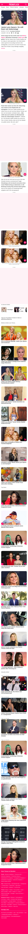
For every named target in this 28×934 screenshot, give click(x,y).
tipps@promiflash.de (6, 319)
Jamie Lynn (21, 37)
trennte (3, 48)
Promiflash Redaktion (15, 31)
